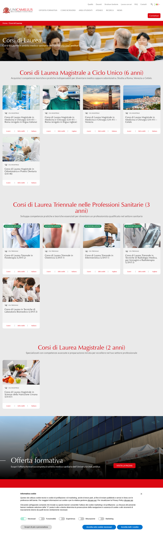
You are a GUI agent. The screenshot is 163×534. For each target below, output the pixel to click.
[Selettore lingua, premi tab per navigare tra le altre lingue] (157, 4)
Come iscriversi (68, 10)
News (119, 10)
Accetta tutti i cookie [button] (130, 527)
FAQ (136, 4)
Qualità (90, 4)
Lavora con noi (126, 4)
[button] (141, 494)
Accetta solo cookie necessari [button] (99, 527)
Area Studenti (85, 10)
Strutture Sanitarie (111, 4)
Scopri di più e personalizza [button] (36, 527)
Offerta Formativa (48, 10)
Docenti (99, 4)
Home (5, 23)
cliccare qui (92, 500)
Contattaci (154, 15)
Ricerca (110, 10)
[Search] (151, 4)
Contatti (143, 4)
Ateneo (99, 10)
